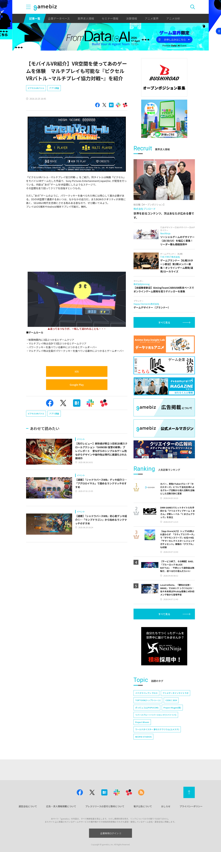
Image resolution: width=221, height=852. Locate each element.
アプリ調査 (54, 88)
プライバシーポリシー (191, 806)
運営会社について (28, 806)
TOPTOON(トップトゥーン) (148, 700)
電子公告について (143, 806)
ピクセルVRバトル (36, 88)
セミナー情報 (110, 18)
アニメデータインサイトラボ (175, 693)
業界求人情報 (86, 18)
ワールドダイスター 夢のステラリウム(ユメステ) (157, 729)
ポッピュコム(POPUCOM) (147, 707)
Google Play (77, 384)
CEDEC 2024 (171, 700)
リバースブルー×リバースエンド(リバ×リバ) (155, 714)
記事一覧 (34, 18)
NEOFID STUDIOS (143, 736)
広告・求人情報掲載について (61, 806)
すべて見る (164, 322)
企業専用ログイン (110, 833)
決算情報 (131, 18)
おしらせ (165, 806)
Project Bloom (142, 722)
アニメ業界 (152, 18)
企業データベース (59, 18)
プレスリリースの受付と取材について (104, 806)
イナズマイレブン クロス (146, 693)
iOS (77, 371)
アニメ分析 (173, 18)
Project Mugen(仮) (172, 707)
